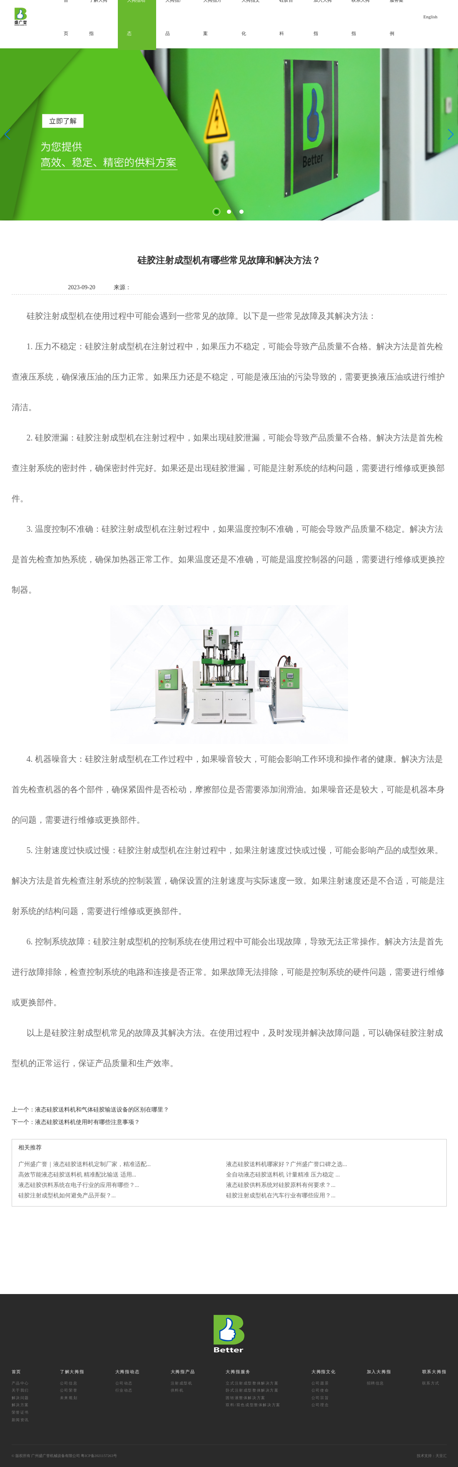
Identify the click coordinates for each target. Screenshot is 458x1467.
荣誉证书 (20, 1412)
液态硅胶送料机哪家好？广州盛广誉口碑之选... (286, 1164)
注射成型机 (182, 1383)
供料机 (177, 1390)
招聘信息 (375, 1383)
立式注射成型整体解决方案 (252, 1383)
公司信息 (68, 1383)
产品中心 (20, 1383)
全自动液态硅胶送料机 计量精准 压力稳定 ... (283, 1175)
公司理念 (320, 1405)
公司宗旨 (320, 1398)
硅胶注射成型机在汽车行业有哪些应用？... (281, 1195)
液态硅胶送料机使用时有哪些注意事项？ (87, 1122)
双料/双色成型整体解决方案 (253, 1405)
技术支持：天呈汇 (432, 1456)
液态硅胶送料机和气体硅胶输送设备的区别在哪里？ (102, 1110)
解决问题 (20, 1398)
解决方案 (20, 1405)
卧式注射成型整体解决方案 (252, 1390)
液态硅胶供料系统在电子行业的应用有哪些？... (78, 1185)
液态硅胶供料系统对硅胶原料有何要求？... (281, 1185)
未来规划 (68, 1398)
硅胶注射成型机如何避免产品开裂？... (67, 1195)
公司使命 (320, 1390)
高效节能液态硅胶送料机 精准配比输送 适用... (77, 1175)
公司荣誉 (68, 1390)
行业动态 (124, 1390)
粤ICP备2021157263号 (99, 1456)
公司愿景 (320, 1383)
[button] (216, 212)
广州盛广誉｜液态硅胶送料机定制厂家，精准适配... (84, 1164)
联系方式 (431, 1383)
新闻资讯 (20, 1420)
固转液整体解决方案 (245, 1398)
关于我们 (20, 1390)
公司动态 (124, 1383)
